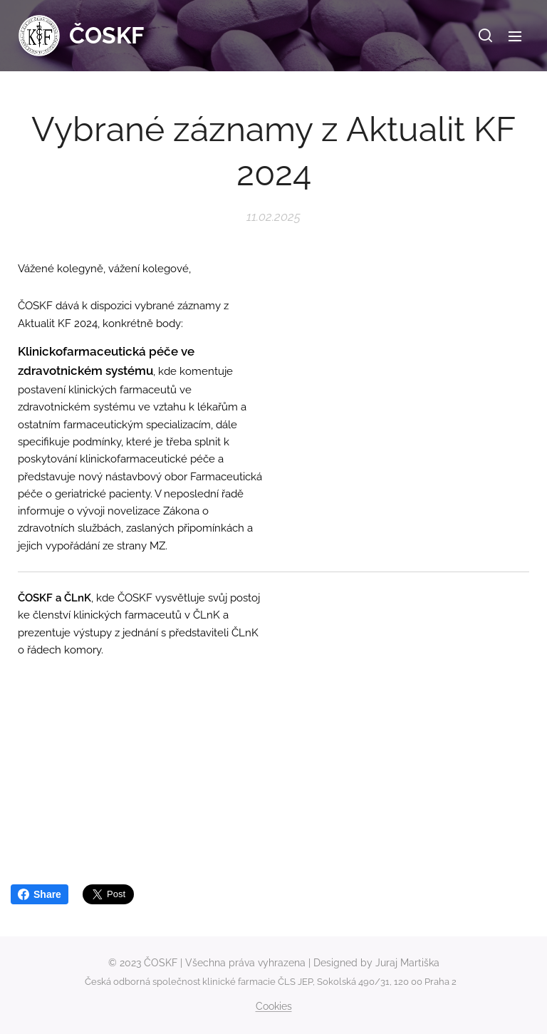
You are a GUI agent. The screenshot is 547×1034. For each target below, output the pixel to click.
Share (39, 894)
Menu (515, 36)
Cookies (274, 1006)
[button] (485, 35)
